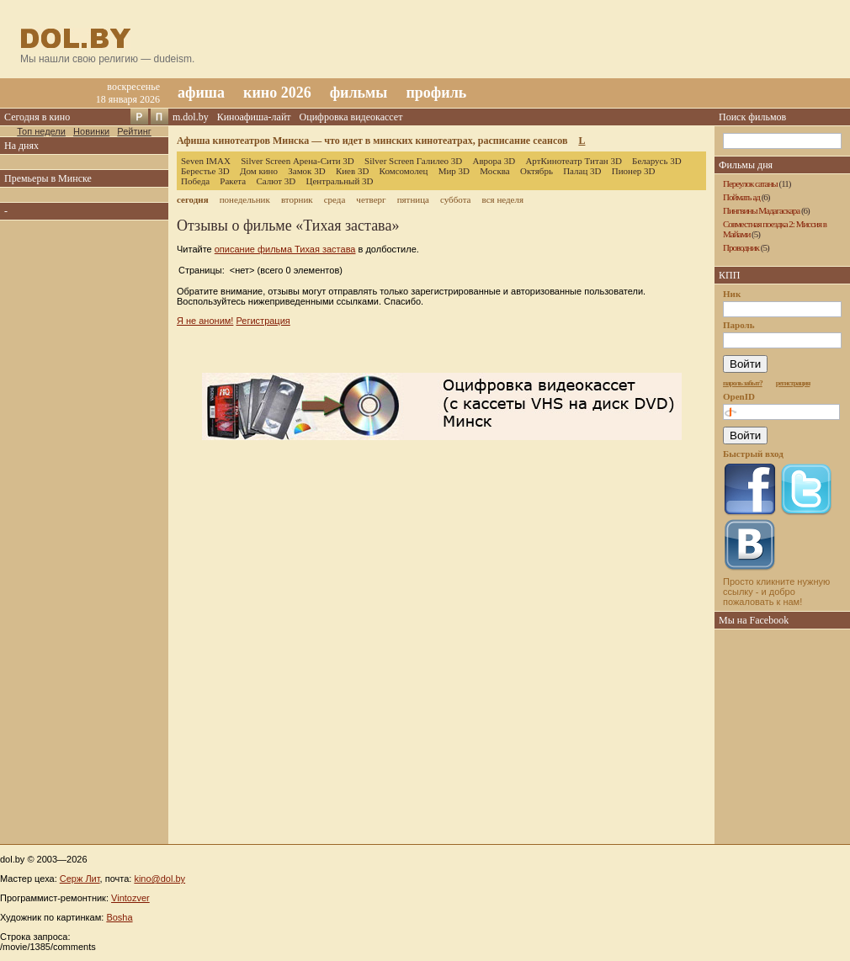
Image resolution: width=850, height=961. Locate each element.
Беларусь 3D (657, 161)
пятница (413, 199)
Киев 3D (352, 171)
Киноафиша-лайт (254, 117)
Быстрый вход (753, 454)
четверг (370, 199)
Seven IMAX (206, 161)
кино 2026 (277, 92)
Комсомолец (404, 171)
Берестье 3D (205, 171)
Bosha (119, 917)
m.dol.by (191, 117)
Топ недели (41, 131)
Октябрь (536, 171)
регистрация (793, 383)
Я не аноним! (205, 321)
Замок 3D (306, 171)
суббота (455, 199)
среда (335, 199)
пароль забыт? (742, 383)
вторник (297, 199)
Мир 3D (454, 171)
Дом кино (259, 171)
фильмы (359, 92)
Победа (195, 181)
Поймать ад (741, 197)
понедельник (245, 199)
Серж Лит (80, 878)
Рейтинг (134, 131)
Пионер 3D (634, 171)
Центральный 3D (340, 181)
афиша (201, 92)
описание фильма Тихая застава (285, 249)
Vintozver (130, 898)
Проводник (741, 247)
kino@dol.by (159, 878)
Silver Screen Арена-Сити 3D (297, 161)
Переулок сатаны (750, 183)
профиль (436, 92)
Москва (494, 171)
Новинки (91, 131)
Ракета (233, 181)
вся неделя (502, 199)
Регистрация (263, 321)
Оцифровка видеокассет (351, 117)
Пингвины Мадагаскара (761, 210)
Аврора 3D (493, 161)
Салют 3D (275, 181)
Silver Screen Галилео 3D (413, 161)
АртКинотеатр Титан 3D (573, 161)
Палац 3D (582, 171)
